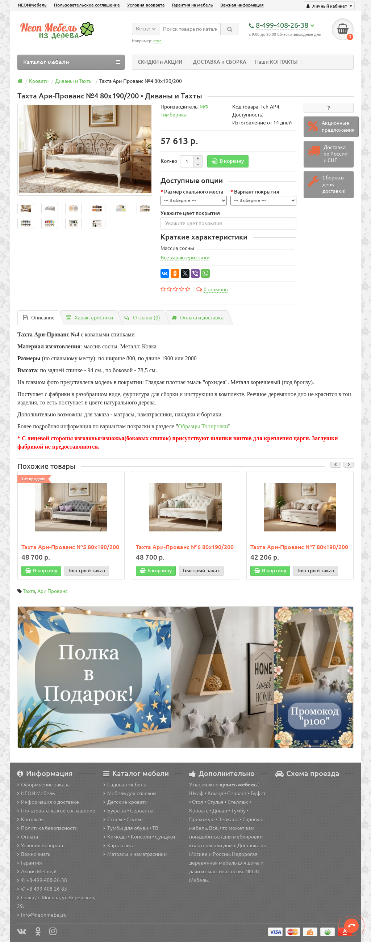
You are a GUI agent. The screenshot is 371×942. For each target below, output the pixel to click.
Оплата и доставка (197, 318)
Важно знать (33, 854)
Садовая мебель (124, 785)
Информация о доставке (48, 802)
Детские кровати (125, 802)
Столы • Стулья (123, 819)
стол (157, 41)
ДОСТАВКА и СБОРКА (219, 62)
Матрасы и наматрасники (135, 854)
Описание (39, 318)
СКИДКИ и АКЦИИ (160, 62)
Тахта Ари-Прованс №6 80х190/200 (185, 547)
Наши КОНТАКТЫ (276, 62)
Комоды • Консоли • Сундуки (139, 837)
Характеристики (89, 318)
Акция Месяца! (37, 871)
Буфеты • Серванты (128, 811)
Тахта (29, 591)
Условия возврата (145, 5)
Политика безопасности (47, 828)
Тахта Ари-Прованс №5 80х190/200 (70, 547)
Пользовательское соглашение (87, 5)
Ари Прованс (52, 591)
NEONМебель (32, 5)
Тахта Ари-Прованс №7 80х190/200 (299, 547)
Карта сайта (118, 845)
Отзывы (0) (142, 318)
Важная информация (242, 5)
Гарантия (29, 863)
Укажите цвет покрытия (190, 213)
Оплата (27, 837)
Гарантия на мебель (192, 5)
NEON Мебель (36, 793)
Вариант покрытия (256, 192)
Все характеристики (185, 257)
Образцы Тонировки (203, 426)
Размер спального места (193, 192)
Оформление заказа (43, 785)
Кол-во (169, 161)
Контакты (30, 819)
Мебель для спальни (129, 793)
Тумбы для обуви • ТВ (130, 828)
